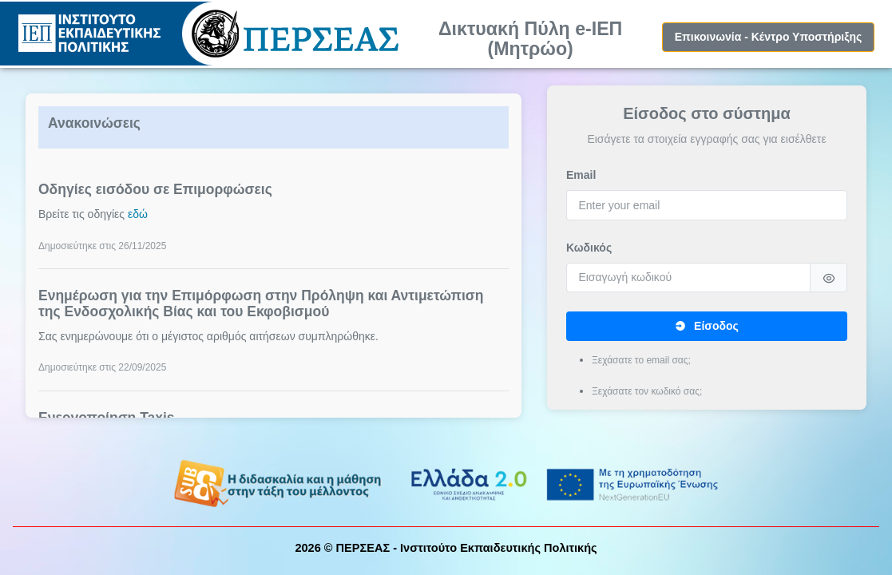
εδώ (138, 214)
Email (581, 175)
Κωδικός (589, 247)
